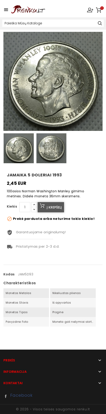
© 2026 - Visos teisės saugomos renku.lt (53, 409)
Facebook (6, 396)
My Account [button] (90, 9)
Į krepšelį (54, 207)
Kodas (9, 274)
